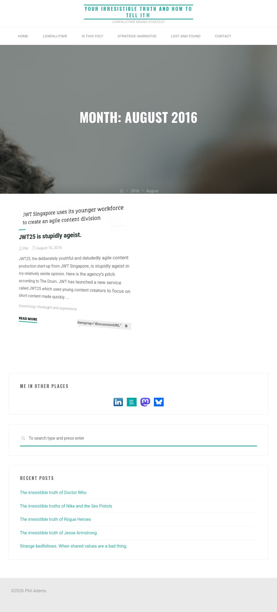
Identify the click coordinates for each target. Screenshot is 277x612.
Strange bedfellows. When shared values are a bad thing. (74, 546)
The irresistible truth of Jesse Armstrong (59, 532)
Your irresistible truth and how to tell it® (138, 12)
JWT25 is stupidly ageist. (51, 236)
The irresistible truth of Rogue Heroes (56, 519)
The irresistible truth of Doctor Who (54, 492)
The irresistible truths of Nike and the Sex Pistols (67, 506)
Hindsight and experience (58, 308)
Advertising (27, 306)
